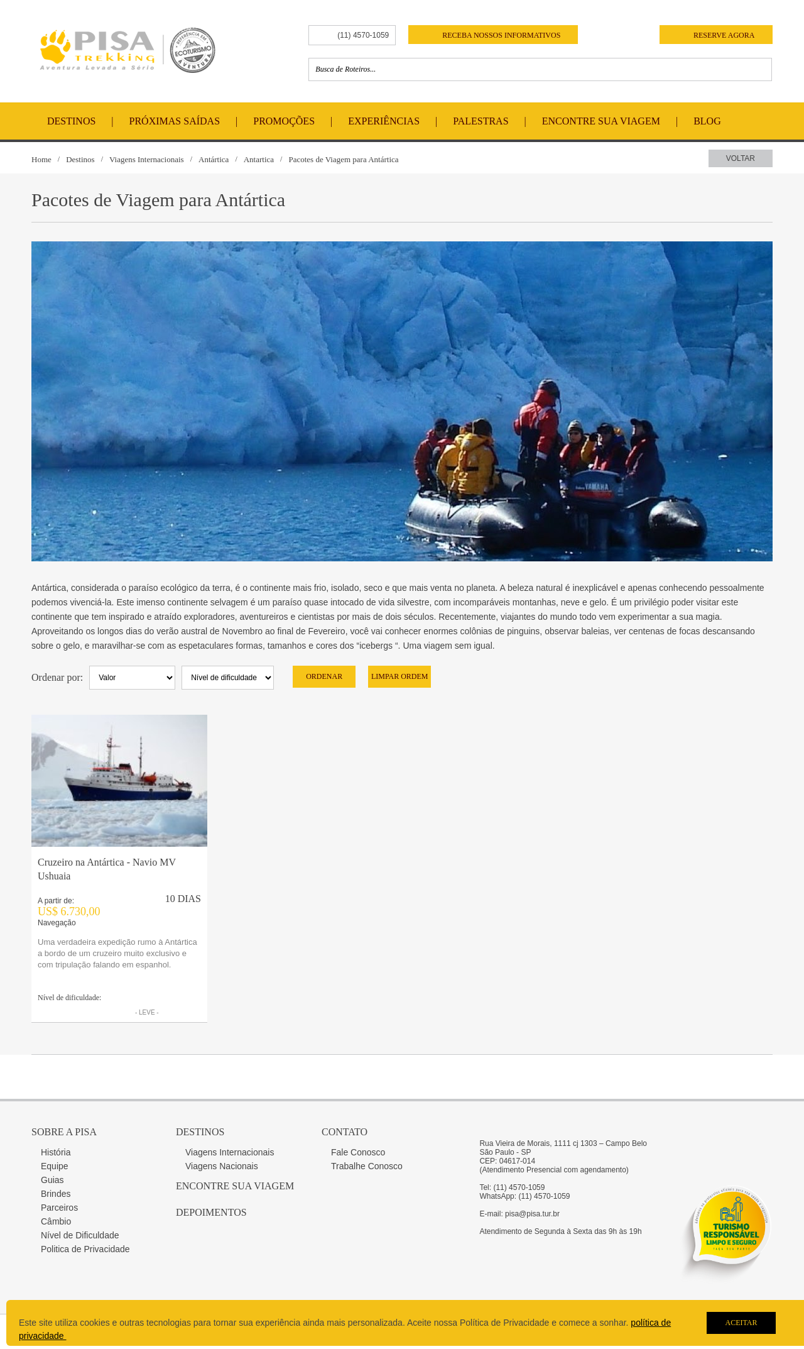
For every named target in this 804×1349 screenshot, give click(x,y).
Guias (52, 1180)
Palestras (480, 121)
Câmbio (56, 1221)
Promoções (284, 121)
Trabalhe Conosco (367, 1166)
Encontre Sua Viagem (601, 121)
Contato (344, 1131)
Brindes (55, 1194)
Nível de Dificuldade (80, 1235)
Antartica (259, 159)
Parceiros (59, 1208)
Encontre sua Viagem (235, 1186)
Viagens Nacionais (221, 1166)
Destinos (71, 121)
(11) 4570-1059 (363, 35)
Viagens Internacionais (146, 159)
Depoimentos (211, 1212)
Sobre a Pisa (64, 1131)
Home (41, 159)
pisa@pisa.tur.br (532, 1213)
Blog (707, 121)
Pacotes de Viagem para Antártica (343, 159)
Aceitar (741, 1322)
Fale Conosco (358, 1152)
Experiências (384, 121)
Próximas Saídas (174, 121)
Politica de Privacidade (85, 1249)
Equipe (54, 1166)
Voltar (740, 158)
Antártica (213, 159)
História (55, 1152)
